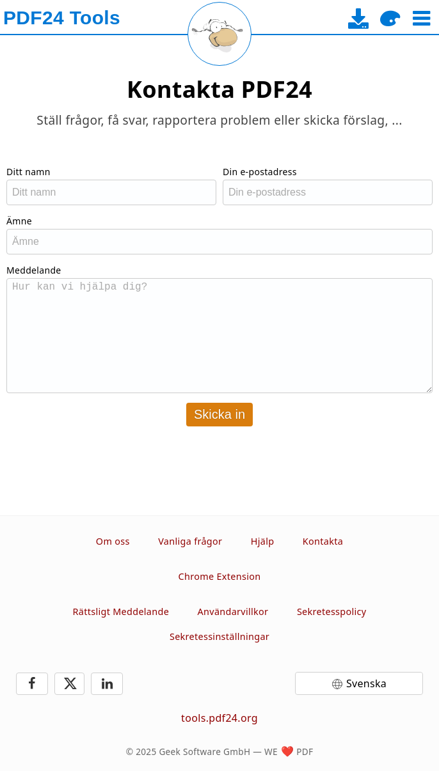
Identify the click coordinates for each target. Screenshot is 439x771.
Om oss (113, 541)
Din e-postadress (260, 172)
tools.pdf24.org (219, 718)
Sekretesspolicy (332, 611)
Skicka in (219, 414)
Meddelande (33, 270)
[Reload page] (219, 34)
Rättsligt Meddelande (121, 611)
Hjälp (263, 541)
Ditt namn (28, 172)
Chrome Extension (220, 576)
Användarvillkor (233, 611)
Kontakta (323, 541)
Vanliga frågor (190, 541)
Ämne (19, 221)
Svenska (366, 683)
